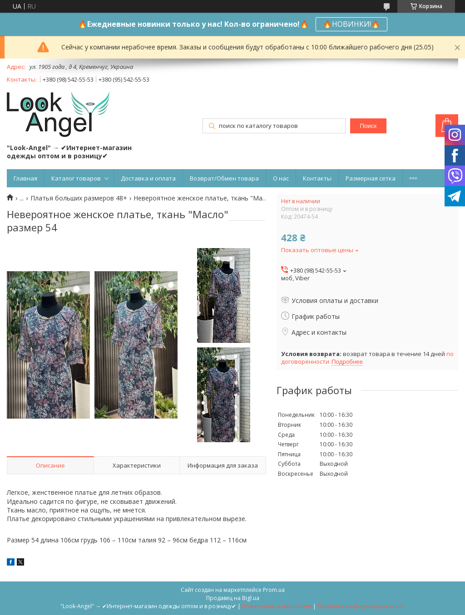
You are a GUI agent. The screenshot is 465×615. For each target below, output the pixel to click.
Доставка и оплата (148, 178)
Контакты (317, 178)
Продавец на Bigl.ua (232, 598)
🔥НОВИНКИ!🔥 (351, 24)
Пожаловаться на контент (277, 606)
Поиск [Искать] (368, 125)
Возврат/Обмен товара (224, 178)
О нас (281, 178)
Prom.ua (274, 590)
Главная (25, 178)
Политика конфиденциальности (361, 606)
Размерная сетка (371, 178)
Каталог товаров (76, 178)
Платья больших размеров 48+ (78, 198)
